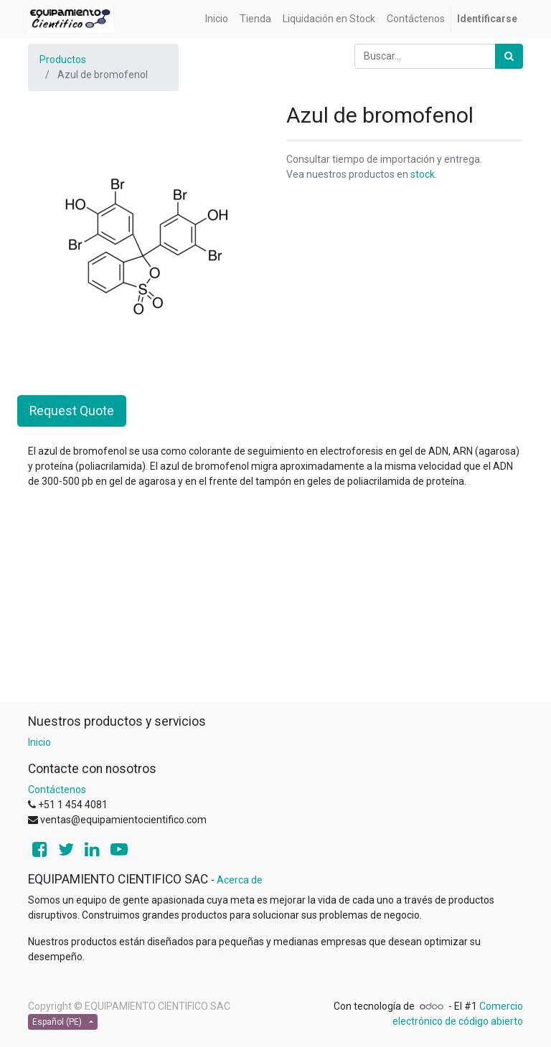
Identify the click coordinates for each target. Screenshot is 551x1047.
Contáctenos (57, 789)
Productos (62, 59)
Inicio (39, 742)
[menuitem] (216, 19)
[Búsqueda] (509, 56)
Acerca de (240, 880)
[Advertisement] (275, 601)
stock (422, 174)
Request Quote (71, 411)
